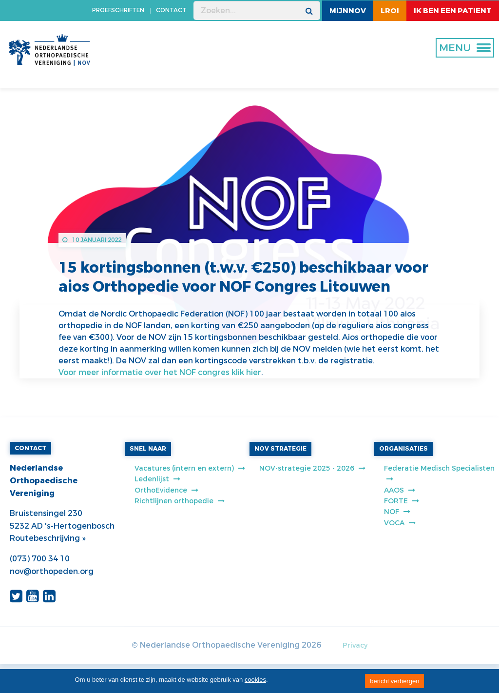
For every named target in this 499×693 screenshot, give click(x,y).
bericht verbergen (394, 681)
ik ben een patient (453, 11)
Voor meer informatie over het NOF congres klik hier (159, 372)
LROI (390, 11)
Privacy (355, 645)
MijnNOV (347, 11)
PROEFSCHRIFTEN (118, 10)
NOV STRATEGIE (280, 449)
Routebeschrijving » (47, 538)
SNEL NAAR (148, 449)
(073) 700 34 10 (40, 559)
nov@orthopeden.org (52, 571)
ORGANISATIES (403, 449)
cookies (255, 679)
